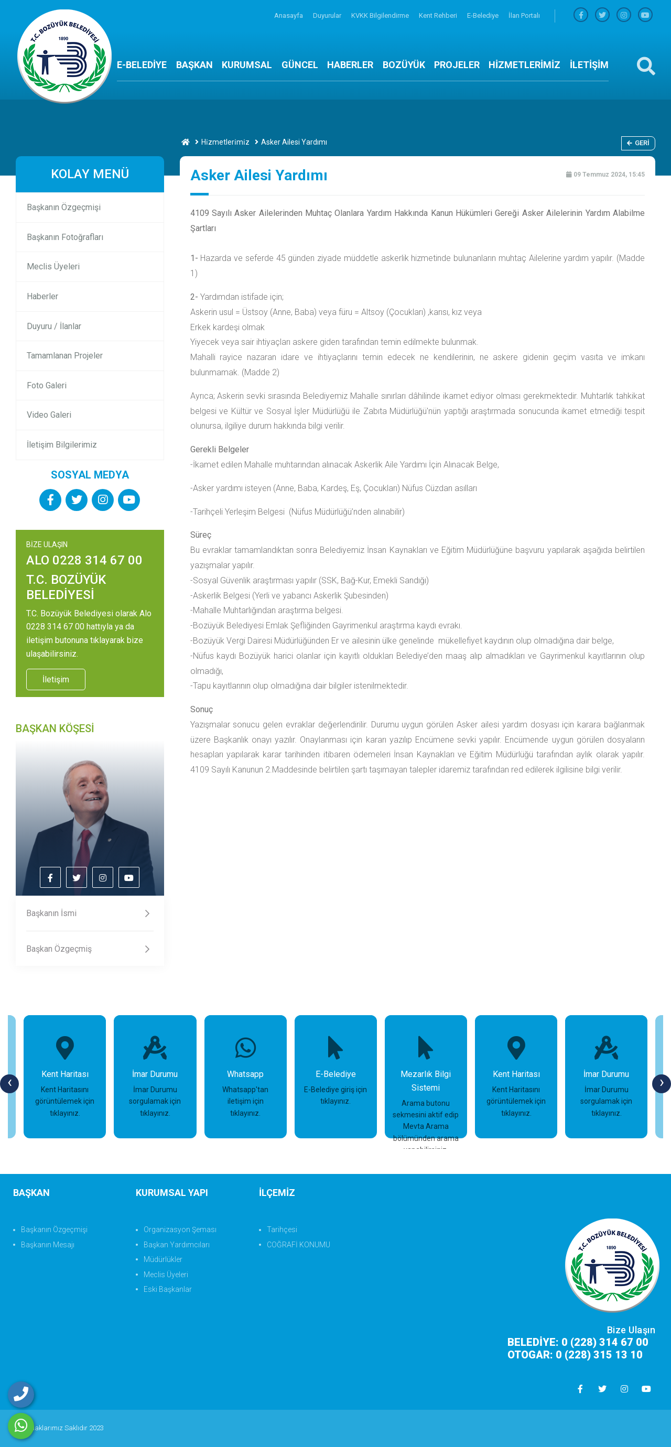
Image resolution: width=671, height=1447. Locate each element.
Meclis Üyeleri (53, 266)
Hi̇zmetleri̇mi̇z (225, 142)
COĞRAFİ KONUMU (298, 1245)
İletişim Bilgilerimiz (62, 445)
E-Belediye (483, 15)
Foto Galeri (47, 385)
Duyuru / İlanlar (54, 326)
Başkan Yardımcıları (177, 1245)
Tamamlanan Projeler (65, 356)
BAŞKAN (194, 64)
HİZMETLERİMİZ (524, 64)
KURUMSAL (247, 64)
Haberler (42, 296)
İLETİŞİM (589, 64)
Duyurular (328, 15)
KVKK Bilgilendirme (380, 15)
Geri (638, 143)
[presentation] (9, 1083)
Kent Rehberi (439, 15)
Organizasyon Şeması (180, 1229)
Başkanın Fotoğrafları (65, 237)
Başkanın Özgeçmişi (64, 207)
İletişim (55, 679)
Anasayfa (289, 15)
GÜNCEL (300, 64)
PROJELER (457, 64)
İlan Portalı (524, 15)
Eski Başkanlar (168, 1289)
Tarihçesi (282, 1229)
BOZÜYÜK (404, 64)
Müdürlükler (163, 1259)
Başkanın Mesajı (47, 1245)
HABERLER (350, 64)
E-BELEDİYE (142, 64)
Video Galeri (49, 415)
